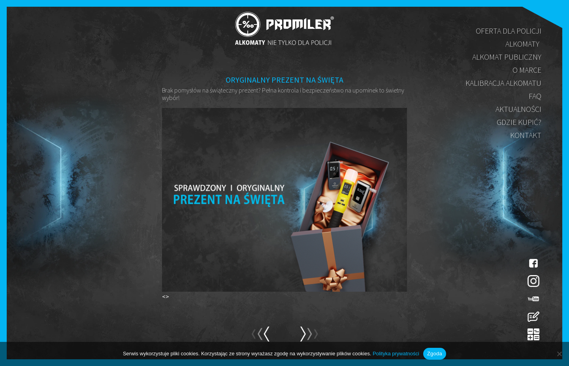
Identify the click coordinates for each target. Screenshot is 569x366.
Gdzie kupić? (519, 122)
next (260, 337)
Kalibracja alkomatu (503, 83)
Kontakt (525, 135)
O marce (526, 70)
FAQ (535, 96)
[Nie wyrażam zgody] (559, 354)
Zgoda (434, 354)
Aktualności (518, 109)
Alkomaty (522, 44)
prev (308, 337)
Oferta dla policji (508, 31)
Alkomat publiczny (506, 57)
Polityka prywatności (396, 354)
